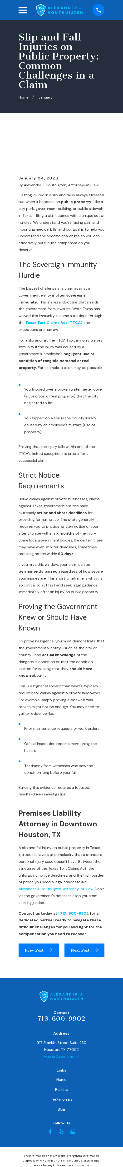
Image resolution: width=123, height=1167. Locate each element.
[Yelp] (61, 1093)
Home (61, 1041)
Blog (61, 1071)
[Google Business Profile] (72, 1093)
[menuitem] (37, 1149)
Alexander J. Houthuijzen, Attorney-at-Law (56, 850)
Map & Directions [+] (61, 1018)
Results (61, 1051)
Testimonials (61, 1061)
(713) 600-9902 (73, 875)
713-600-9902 (61, 980)
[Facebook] (50, 1093)
